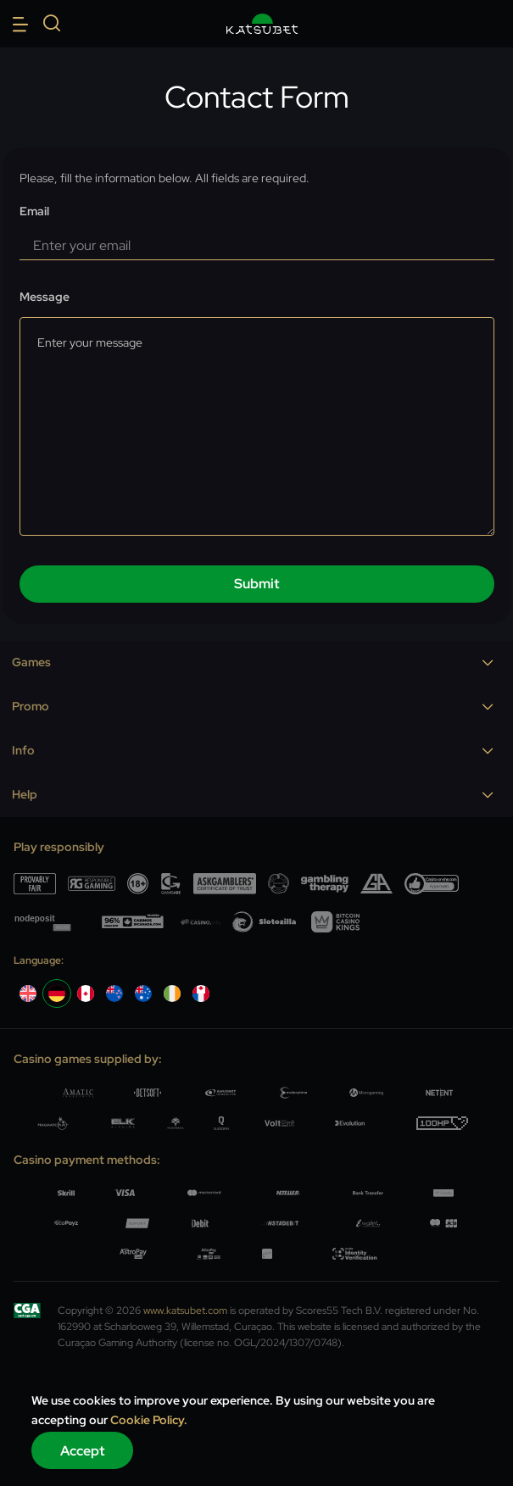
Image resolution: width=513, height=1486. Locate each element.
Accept (82, 1451)
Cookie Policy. (148, 1420)
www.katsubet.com (185, 1310)
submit (257, 584)
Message (45, 297)
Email (34, 211)
